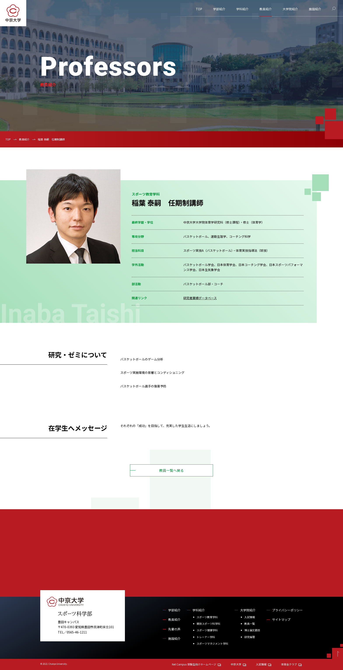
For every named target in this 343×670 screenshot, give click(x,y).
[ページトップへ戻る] (337, 653)
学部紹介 (219, 9)
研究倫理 (249, 637)
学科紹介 (242, 9)
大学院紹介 (290, 9)
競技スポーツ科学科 (208, 623)
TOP (199, 9)
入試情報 (249, 617)
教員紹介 (265, 9)
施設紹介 (315, 9)
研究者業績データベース (200, 298)
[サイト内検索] (334, 9)
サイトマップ (281, 619)
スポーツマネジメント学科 (212, 643)
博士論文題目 (252, 630)
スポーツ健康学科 (207, 630)
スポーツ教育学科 (207, 617)
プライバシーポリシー (287, 610)
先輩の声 (174, 629)
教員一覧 (249, 623)
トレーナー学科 (206, 637)
